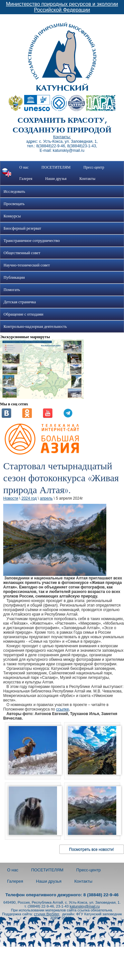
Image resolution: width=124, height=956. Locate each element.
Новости (10, 498)
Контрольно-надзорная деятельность (35, 326)
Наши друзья (55, 178)
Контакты (88, 178)
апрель (46, 498)
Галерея (25, 178)
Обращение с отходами (23, 314)
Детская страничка (20, 302)
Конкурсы (12, 216)
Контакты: (62, 137)
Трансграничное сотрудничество (32, 240)
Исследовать (14, 191)
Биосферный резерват (22, 228)
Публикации (14, 277)
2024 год (29, 498)
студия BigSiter (46, 914)
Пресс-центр (93, 167)
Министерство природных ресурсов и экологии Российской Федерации (62, 7)
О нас (24, 167)
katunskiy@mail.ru (85, 906)
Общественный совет (22, 252)
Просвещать (14, 203)
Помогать (12, 289)
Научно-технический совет (27, 265)
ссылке (62, 709)
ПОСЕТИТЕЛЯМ (56, 167)
